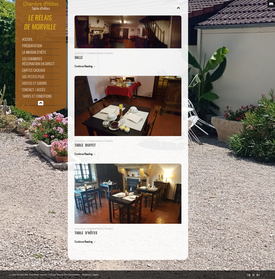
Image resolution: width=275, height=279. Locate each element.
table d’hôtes (85, 232)
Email (271, 4)
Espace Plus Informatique (68, 274)
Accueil (27, 39)
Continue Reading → (85, 66)
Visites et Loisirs (34, 83)
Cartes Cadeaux (33, 70)
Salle (78, 57)
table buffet (85, 145)
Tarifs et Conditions (37, 96)
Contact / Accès (33, 89)
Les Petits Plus (33, 76)
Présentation (32, 45)
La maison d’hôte (34, 52)
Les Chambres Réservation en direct (38, 61)
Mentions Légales (90, 274)
